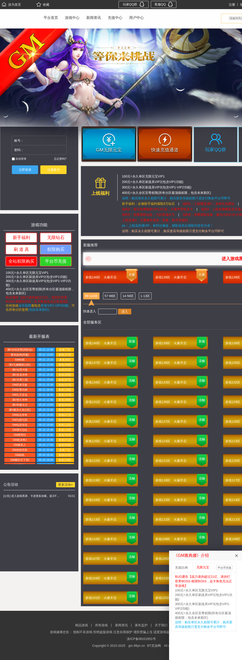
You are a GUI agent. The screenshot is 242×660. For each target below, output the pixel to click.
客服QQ (163, 4)
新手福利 (21, 237)
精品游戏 (81, 625)
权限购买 (55, 249)
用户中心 (136, 18)
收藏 (42, 4)
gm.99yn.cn (136, 645)
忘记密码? (60, 158)
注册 (232, 4)
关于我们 (161, 625)
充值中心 (115, 18)
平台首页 (51, 18)
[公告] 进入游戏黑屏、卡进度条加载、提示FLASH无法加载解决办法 (32, 496)
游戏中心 (72, 18)
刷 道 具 (21, 249)
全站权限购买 (21, 261)
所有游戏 (101, 625)
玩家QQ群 (133, 4)
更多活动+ (65, 484)
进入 (124, 311)
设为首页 (11, 4)
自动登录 (19, 158)
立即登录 (25, 170)
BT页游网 (154, 645)
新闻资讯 (93, 18)
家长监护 (141, 625)
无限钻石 (55, 237)
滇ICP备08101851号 (141, 639)
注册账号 (53, 170)
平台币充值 (56, 261)
